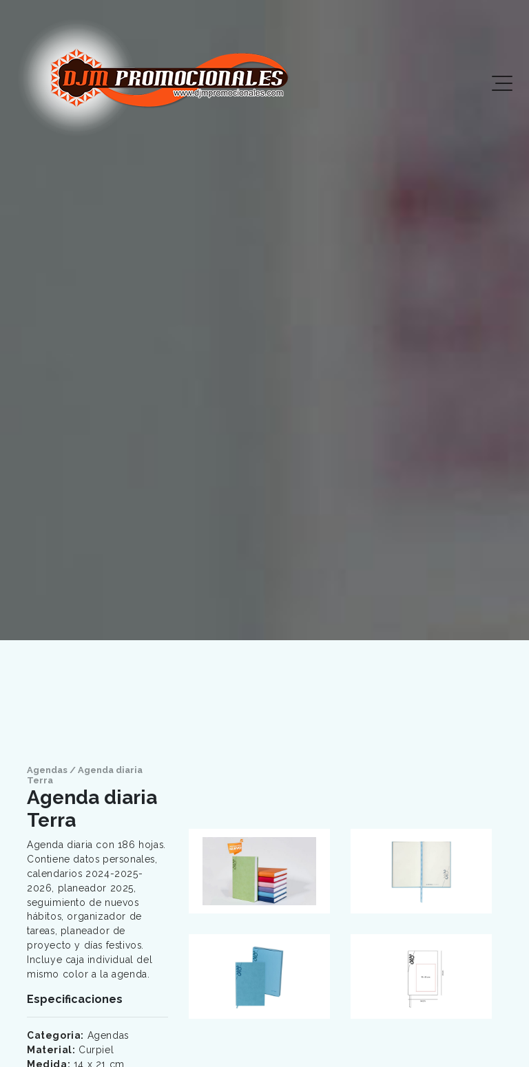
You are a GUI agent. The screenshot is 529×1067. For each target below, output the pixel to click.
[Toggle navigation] (500, 83)
